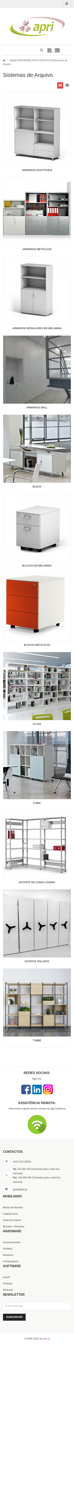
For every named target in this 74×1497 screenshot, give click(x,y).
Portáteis (7, 1248)
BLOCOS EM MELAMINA (37, 565)
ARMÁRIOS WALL (37, 407)
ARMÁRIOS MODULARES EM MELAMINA (37, 328)
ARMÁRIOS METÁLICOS (37, 249)
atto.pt (46, 1338)
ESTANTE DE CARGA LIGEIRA (37, 882)
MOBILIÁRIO (16, 60)
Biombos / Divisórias (13, 1226)
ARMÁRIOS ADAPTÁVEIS (37, 170)
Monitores (8, 1255)
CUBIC (37, 803)
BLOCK (37, 486)
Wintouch (8, 1290)
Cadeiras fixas (10, 1213)
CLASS (37, 723)
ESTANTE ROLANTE (37, 961)
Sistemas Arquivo (12, 1220)
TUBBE (37, 1040)
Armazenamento (11, 1242)
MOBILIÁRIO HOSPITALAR (38, 60)
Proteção (7, 1283)
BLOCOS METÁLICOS (37, 644)
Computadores (11, 1261)
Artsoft (6, 1277)
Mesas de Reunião (13, 1207)
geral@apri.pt (20, 1189)
